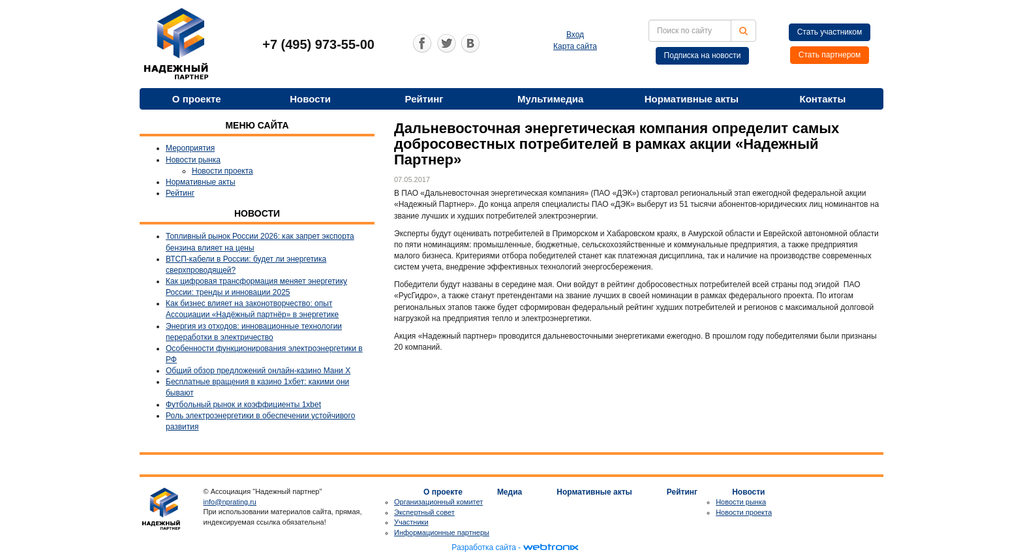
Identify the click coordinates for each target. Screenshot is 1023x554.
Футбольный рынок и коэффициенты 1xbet (243, 404)
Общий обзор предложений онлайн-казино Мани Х (258, 370)
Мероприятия (190, 148)
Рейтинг (424, 98)
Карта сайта (575, 46)
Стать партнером (830, 54)
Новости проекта (222, 171)
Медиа (509, 492)
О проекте (196, 98)
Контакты (822, 98)
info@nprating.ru (230, 502)
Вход (575, 34)
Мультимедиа (550, 98)
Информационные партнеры (441, 532)
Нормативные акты (692, 98)
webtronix (550, 547)
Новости (310, 98)
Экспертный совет (424, 512)
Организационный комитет (438, 502)
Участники (411, 522)
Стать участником (830, 32)
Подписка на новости (702, 55)
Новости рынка (193, 159)
